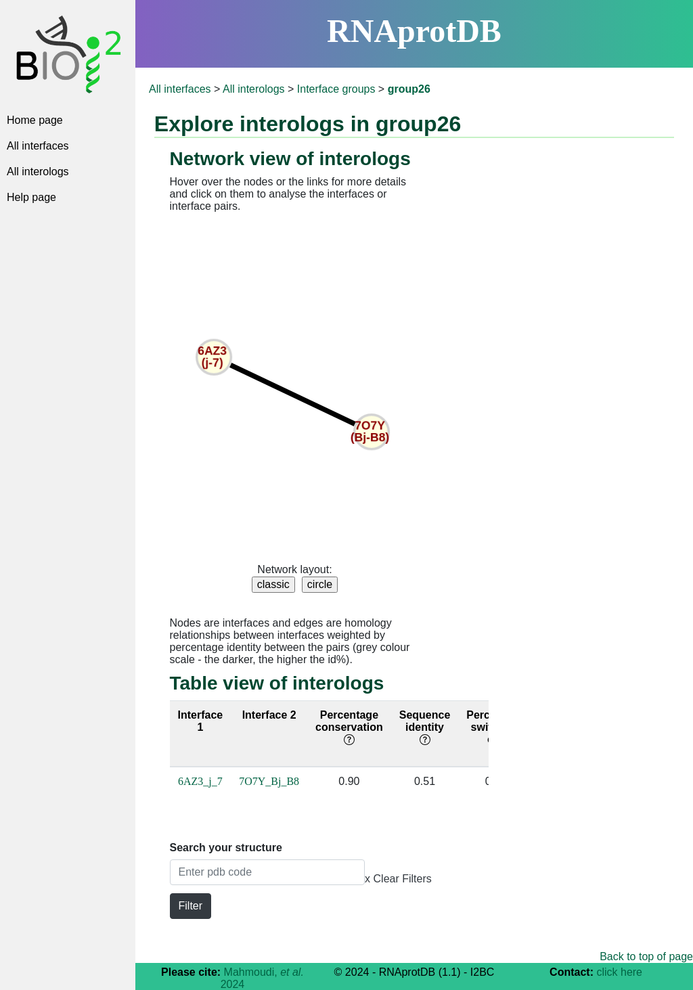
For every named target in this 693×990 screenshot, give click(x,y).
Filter (191, 906)
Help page (31, 197)
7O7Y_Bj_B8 (269, 781)
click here (619, 972)
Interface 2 (269, 715)
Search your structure (226, 847)
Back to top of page (646, 956)
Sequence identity (425, 727)
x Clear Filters (398, 878)
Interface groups (336, 89)
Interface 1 (200, 721)
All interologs (38, 171)
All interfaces (38, 146)
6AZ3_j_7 (200, 781)
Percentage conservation (349, 727)
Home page (35, 120)
